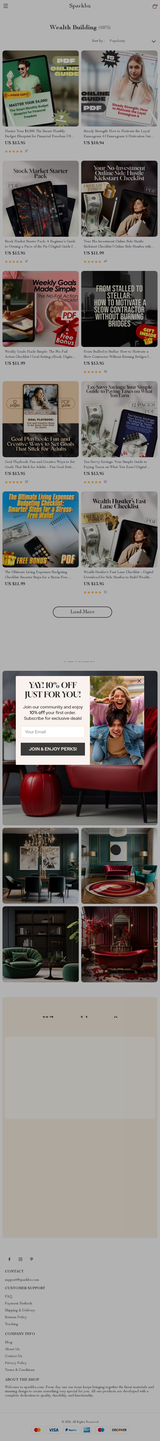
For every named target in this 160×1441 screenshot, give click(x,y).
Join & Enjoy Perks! (53, 749)
